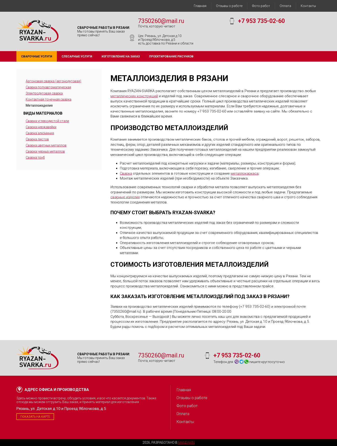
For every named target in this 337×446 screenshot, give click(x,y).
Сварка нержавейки (41, 127)
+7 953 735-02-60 (261, 21)
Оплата (285, 6)
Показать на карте (35, 416)
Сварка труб (35, 157)
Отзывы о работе (229, 6)
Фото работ (261, 6)
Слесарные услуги (77, 56)
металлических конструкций (134, 96)
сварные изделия (125, 197)
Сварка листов (37, 139)
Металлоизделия (39, 105)
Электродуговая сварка (44, 93)
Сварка (126, 173)
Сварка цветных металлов (46, 145)
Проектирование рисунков (171, 56)
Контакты (308, 6)
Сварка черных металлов (45, 151)
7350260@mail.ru (161, 21)
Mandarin (186, 442)
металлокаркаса (244, 173)
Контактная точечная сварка (48, 99)
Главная (200, 6)
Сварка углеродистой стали (47, 121)
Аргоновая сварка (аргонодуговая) (53, 81)
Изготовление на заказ (121, 56)
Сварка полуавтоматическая (48, 87)
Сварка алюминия (40, 133)
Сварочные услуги (36, 56)
